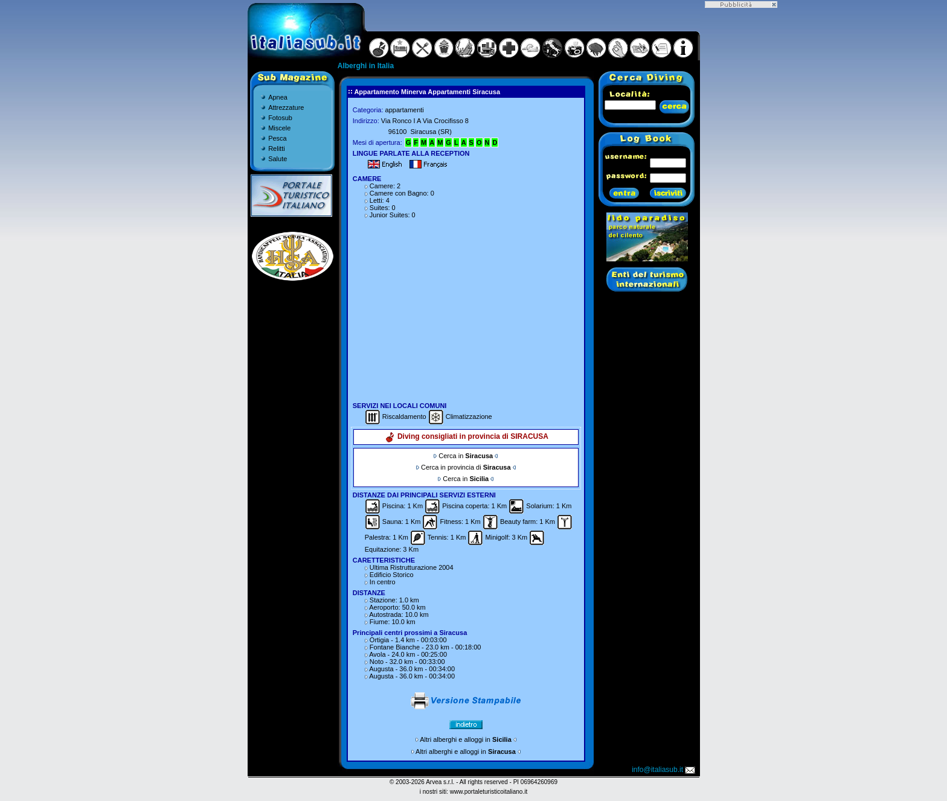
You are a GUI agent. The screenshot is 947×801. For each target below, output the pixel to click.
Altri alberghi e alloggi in (466, 739)
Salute (277, 158)
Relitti (276, 148)
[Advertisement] (465, 306)
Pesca (277, 138)
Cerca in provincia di (466, 467)
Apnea (277, 97)
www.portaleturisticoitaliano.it (488, 791)
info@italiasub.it (664, 769)
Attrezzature (286, 107)
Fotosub (280, 117)
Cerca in (465, 455)
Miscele (279, 128)
